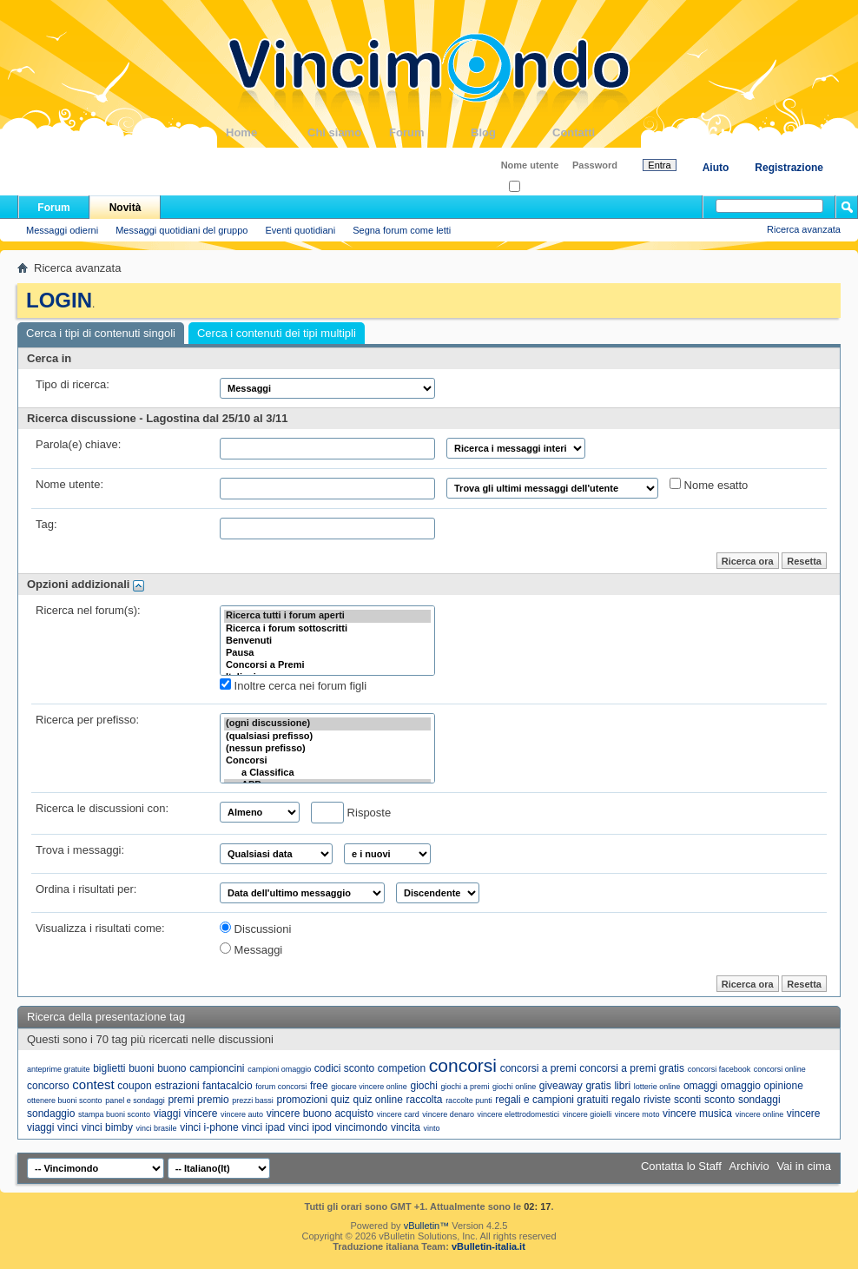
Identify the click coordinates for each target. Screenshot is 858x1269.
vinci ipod (310, 1127)
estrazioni (177, 1086)
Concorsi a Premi (327, 665)
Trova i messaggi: (80, 849)
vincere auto (242, 1114)
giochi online (514, 1086)
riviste (657, 1100)
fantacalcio (227, 1086)
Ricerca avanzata (804, 229)
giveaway (561, 1086)
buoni (141, 1068)
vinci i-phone (209, 1127)
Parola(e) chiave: (78, 444)
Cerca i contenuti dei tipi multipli (276, 333)
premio (213, 1100)
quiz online (377, 1100)
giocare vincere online (369, 1086)
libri (622, 1086)
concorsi (463, 1065)
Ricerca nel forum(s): (88, 610)
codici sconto (344, 1068)
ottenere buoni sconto (64, 1100)
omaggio (741, 1086)
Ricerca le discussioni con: (102, 808)
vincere (201, 1113)
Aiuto (716, 168)
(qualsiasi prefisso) (327, 736)
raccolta (424, 1100)
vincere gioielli (587, 1114)
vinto (432, 1128)
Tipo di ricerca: (72, 384)
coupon (134, 1086)
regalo (625, 1100)
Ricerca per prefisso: (87, 719)
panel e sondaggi (135, 1100)
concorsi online (780, 1069)
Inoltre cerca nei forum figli (293, 685)
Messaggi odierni (62, 230)
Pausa (327, 653)
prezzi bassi (253, 1100)
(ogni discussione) (327, 723)
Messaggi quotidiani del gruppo (182, 230)
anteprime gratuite (58, 1069)
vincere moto (637, 1114)
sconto (719, 1100)
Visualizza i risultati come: (100, 928)
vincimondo (361, 1127)
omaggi (700, 1086)
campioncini (216, 1068)
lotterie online (657, 1086)
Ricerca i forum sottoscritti (327, 629)
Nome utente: (69, 484)
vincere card (398, 1114)
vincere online (760, 1114)
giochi (423, 1086)
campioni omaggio (279, 1069)
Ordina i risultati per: (86, 889)
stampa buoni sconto (114, 1114)
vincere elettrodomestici (519, 1114)
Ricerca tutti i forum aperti (327, 616)
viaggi (167, 1113)
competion (402, 1068)
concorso (48, 1086)
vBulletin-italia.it (488, 1246)
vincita (405, 1127)
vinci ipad (263, 1127)
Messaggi (251, 949)
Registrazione (789, 168)
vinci (67, 1127)
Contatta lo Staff (681, 1166)
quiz (340, 1100)
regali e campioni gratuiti (551, 1100)
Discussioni (255, 928)
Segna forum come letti (402, 230)
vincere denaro (448, 1114)
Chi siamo (348, 132)
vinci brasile (156, 1128)
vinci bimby (107, 1127)
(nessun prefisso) (327, 749)
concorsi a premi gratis (631, 1068)
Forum (430, 132)
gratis (597, 1086)
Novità (125, 208)
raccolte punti (469, 1100)
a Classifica (327, 773)
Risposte (351, 812)
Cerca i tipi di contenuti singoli (100, 333)
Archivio (749, 1166)
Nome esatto (709, 485)
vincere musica (697, 1113)
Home (266, 132)
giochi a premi (464, 1086)
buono (171, 1068)
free (319, 1086)
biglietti (109, 1068)
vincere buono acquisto (320, 1113)
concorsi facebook (719, 1069)
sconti (687, 1100)
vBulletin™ (427, 1225)
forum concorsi (281, 1086)
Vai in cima (803, 1166)
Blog (511, 132)
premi (181, 1100)
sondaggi (759, 1100)
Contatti (593, 132)
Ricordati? (535, 187)
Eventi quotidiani (300, 230)
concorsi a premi (538, 1068)
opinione (783, 1086)
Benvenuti (327, 641)
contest (93, 1084)
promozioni (302, 1100)
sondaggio (51, 1113)
